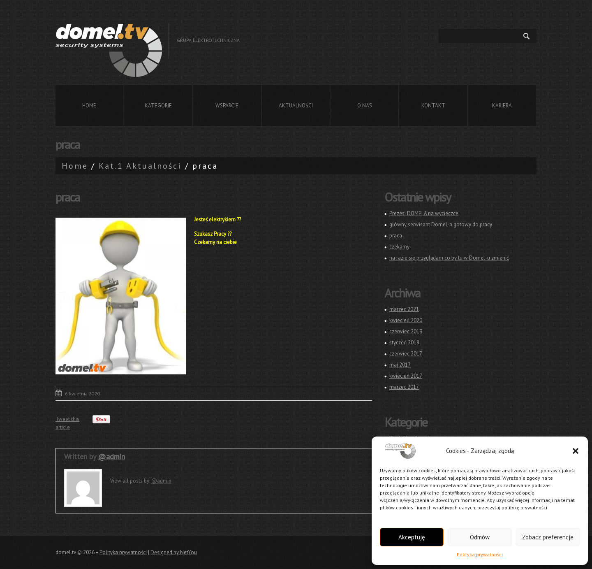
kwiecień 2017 (405, 375)
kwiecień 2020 (405, 320)
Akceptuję (411, 537)
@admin (111, 456)
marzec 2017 (404, 386)
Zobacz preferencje (548, 537)
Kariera (502, 105)
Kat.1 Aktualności (140, 165)
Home (89, 105)
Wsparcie (226, 105)
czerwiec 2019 (405, 331)
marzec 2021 (404, 309)
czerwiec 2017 (405, 353)
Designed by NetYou (173, 552)
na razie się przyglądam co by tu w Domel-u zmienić (449, 257)
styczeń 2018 (404, 342)
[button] (575, 451)
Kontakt (433, 105)
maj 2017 (400, 364)
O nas (364, 105)
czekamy (399, 246)
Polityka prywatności (480, 554)
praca (395, 235)
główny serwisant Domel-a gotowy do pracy (440, 224)
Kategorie (158, 105)
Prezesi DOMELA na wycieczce (423, 213)
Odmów (480, 537)
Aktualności (296, 105)
